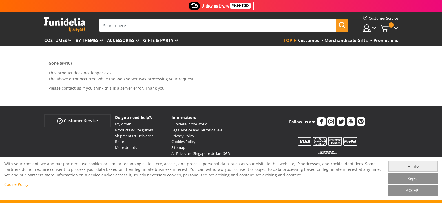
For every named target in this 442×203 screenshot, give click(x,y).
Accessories (120, 40)
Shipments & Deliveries (134, 135)
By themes (87, 40)
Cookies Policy (183, 141)
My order (123, 124)
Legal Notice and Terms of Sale (196, 130)
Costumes (55, 40)
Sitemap (178, 147)
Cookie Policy (16, 184)
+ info (413, 166)
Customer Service (77, 121)
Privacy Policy (182, 135)
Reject (413, 178)
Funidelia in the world (189, 124)
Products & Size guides (134, 130)
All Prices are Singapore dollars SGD (200, 153)
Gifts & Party (158, 40)
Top (288, 40)
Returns (121, 141)
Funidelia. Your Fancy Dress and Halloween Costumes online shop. (64, 24)
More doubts (126, 147)
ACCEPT (413, 190)
